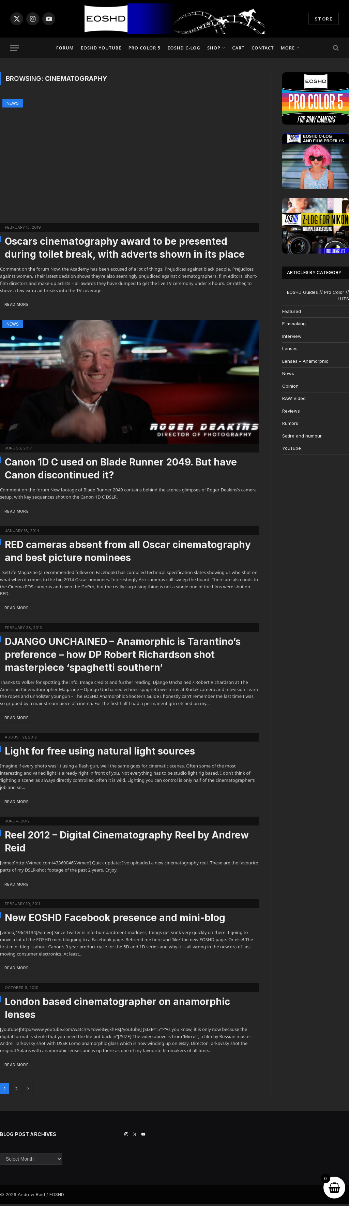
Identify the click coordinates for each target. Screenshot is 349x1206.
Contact (263, 48)
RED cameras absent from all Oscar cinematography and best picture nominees (128, 551)
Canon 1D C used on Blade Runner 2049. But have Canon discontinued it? (121, 468)
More (288, 48)
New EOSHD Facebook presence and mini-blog (115, 919)
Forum (65, 48)
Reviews (291, 411)
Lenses (290, 348)
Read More (17, 304)
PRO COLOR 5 (144, 48)
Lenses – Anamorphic (305, 361)
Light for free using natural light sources (100, 752)
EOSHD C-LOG (183, 48)
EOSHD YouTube (101, 48)
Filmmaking (294, 323)
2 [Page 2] (16, 1090)
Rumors (290, 423)
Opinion (290, 386)
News (12, 103)
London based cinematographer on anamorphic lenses (117, 1009)
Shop (214, 48)
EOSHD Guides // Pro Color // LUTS (318, 295)
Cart (238, 48)
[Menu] (14, 48)
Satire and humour (302, 436)
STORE (324, 18)
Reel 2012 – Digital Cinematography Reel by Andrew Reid (127, 842)
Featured (291, 311)
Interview (292, 336)
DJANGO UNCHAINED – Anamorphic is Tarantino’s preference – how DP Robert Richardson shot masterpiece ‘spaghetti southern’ (123, 655)
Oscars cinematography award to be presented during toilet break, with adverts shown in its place (125, 247)
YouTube (291, 448)
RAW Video (294, 398)
